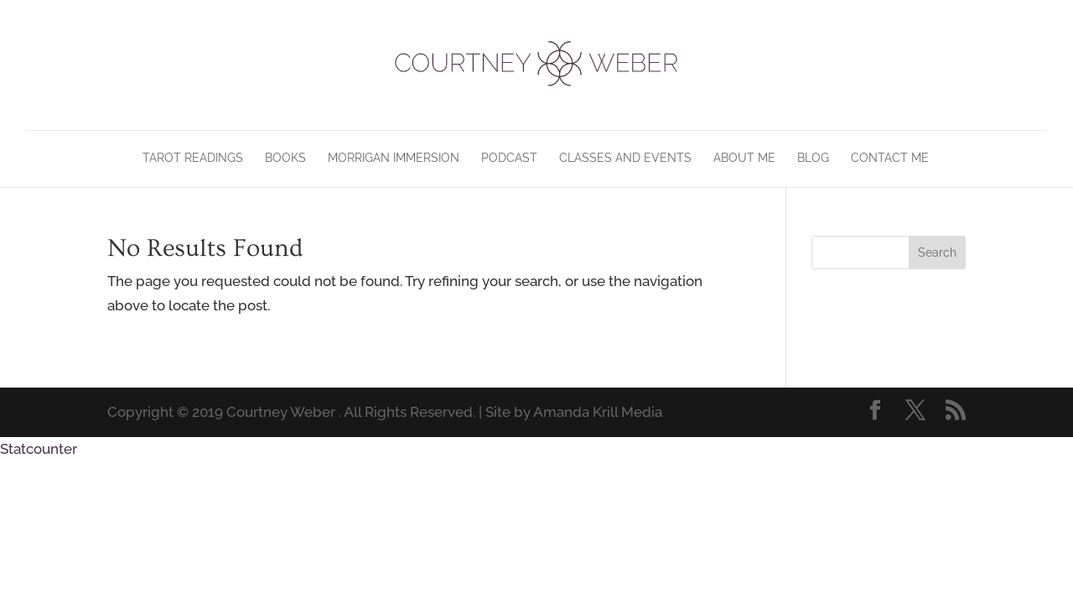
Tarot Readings (193, 158)
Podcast (509, 158)
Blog (813, 158)
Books (285, 158)
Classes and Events (625, 158)
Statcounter (38, 448)
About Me (744, 158)
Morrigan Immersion (393, 158)
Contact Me (890, 158)
